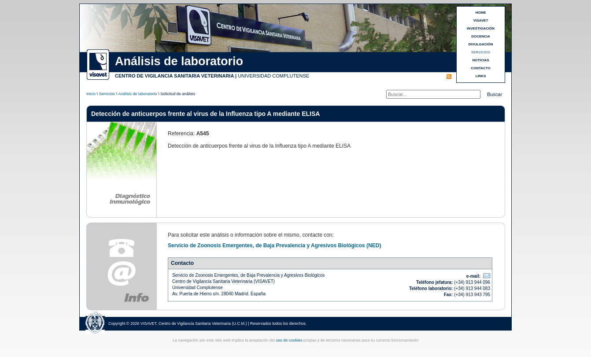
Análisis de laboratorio (137, 94)
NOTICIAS (480, 60)
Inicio (91, 94)
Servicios (107, 94)
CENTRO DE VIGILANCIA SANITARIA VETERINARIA (174, 75)
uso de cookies (289, 340)
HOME (481, 13)
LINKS (481, 76)
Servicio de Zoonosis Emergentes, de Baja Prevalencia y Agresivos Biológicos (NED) (274, 245)
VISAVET (480, 20)
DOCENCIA (480, 36)
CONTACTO (481, 68)
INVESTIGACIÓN (481, 28)
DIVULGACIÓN (481, 44)
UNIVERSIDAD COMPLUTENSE (273, 75)
